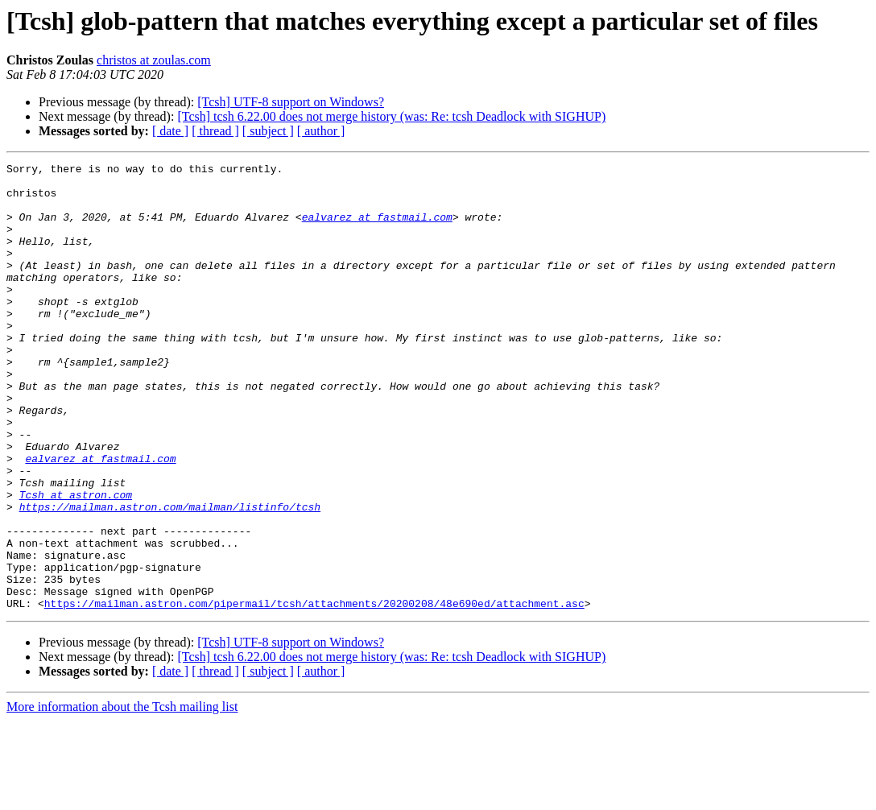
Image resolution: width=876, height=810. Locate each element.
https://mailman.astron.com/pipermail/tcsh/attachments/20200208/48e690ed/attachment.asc (314, 692)
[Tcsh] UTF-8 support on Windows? (290, 102)
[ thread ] (215, 131)
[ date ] (170, 131)
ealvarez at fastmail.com (377, 228)
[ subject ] (268, 131)
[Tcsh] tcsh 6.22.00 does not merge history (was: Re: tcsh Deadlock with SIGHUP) (391, 116)
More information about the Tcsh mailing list (122, 796)
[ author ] (321, 131)
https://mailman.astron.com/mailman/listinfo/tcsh (169, 576)
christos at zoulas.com (154, 60)
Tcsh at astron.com (75, 562)
